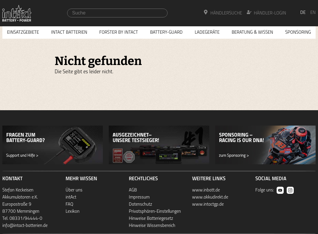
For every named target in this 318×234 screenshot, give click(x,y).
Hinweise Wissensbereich (152, 225)
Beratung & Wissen (252, 32)
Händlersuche (222, 13)
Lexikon (73, 211)
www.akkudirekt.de (210, 197)
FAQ (69, 204)
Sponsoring (298, 32)
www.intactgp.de (208, 204)
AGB (133, 190)
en (313, 12)
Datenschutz (140, 204)
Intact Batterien (69, 32)
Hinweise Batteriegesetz (151, 218)
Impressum (139, 197)
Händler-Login (266, 13)
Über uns (74, 190)
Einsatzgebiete (23, 32)
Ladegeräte (207, 32)
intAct (71, 197)
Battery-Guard (166, 32)
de (303, 12)
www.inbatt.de (206, 190)
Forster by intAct (118, 32)
